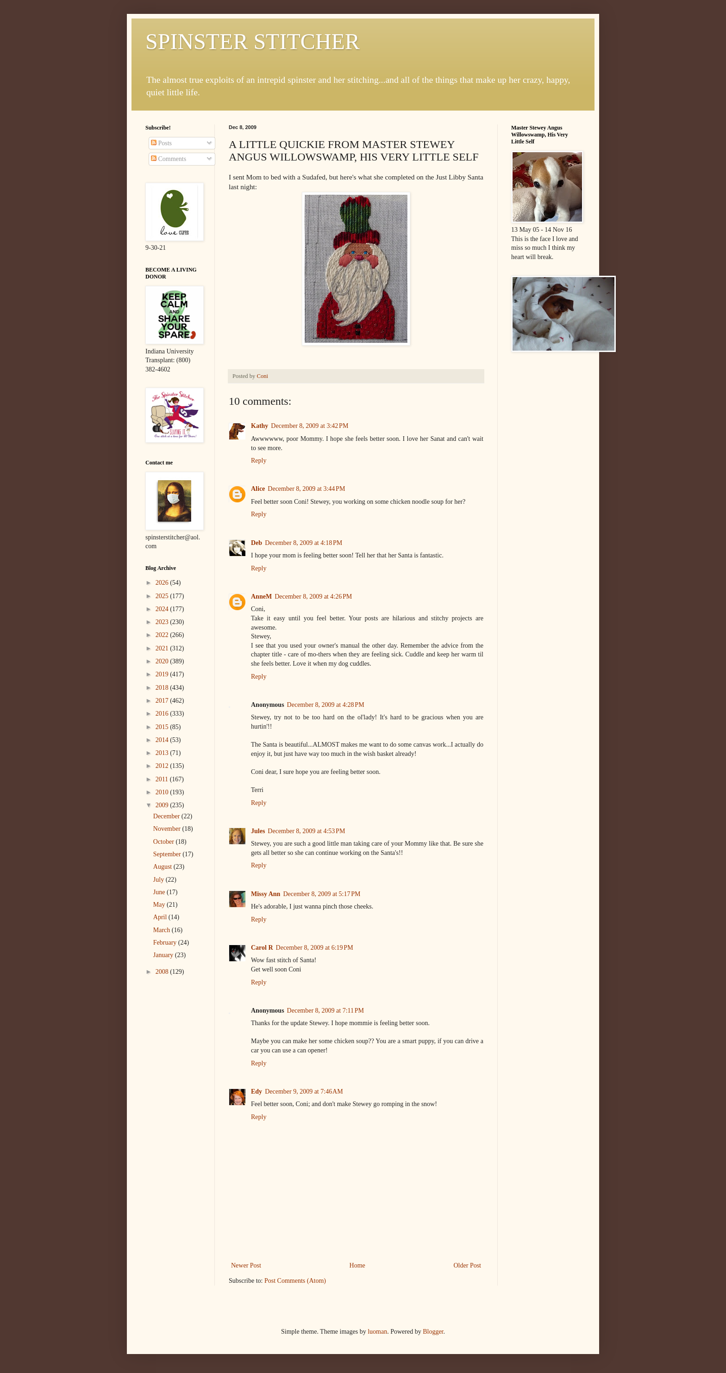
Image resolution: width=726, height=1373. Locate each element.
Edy (256, 1091)
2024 (163, 609)
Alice (258, 488)
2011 (163, 779)
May (160, 904)
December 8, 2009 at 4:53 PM (306, 831)
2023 (163, 621)
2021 (163, 648)
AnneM (261, 596)
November (167, 828)
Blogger (433, 1331)
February (165, 942)
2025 (163, 596)
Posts (161, 143)
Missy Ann (265, 894)
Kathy (259, 425)
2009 (163, 805)
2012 (163, 765)
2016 (163, 713)
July (159, 879)
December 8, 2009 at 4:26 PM (313, 596)
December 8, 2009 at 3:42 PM (309, 425)
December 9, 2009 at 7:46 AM (304, 1091)
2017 (163, 700)
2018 (163, 687)
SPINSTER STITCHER (252, 41)
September (167, 854)
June (160, 892)
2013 (163, 752)
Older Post (468, 1265)
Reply (258, 460)
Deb (256, 542)
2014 (163, 739)
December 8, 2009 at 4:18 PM (303, 542)
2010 (163, 792)
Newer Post (246, 1265)
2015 (163, 727)
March (162, 930)
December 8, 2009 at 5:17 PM (321, 894)
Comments (168, 158)
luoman (377, 1331)
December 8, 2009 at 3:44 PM (306, 488)
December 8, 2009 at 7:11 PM (325, 1010)
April (161, 917)
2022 (163, 634)
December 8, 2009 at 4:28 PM (325, 704)
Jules (258, 831)
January (164, 955)
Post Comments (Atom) (295, 1280)
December (167, 816)
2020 (163, 661)
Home (357, 1265)
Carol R (262, 947)
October (164, 841)
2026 (163, 582)
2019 (163, 674)
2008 (163, 971)
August (163, 866)
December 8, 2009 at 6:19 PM (314, 947)
